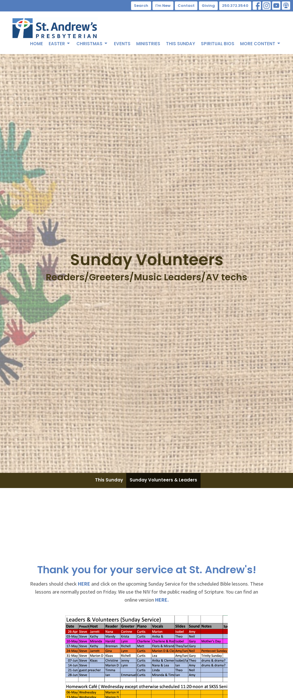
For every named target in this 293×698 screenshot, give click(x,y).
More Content (260, 44)
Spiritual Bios (217, 44)
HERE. (162, 599)
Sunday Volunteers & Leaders (163, 480)
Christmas (92, 44)
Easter (60, 44)
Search (141, 5)
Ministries (148, 44)
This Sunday (180, 44)
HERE (84, 583)
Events (122, 44)
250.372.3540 (235, 5)
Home (36, 44)
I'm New (163, 5)
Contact (186, 5)
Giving (208, 5)
